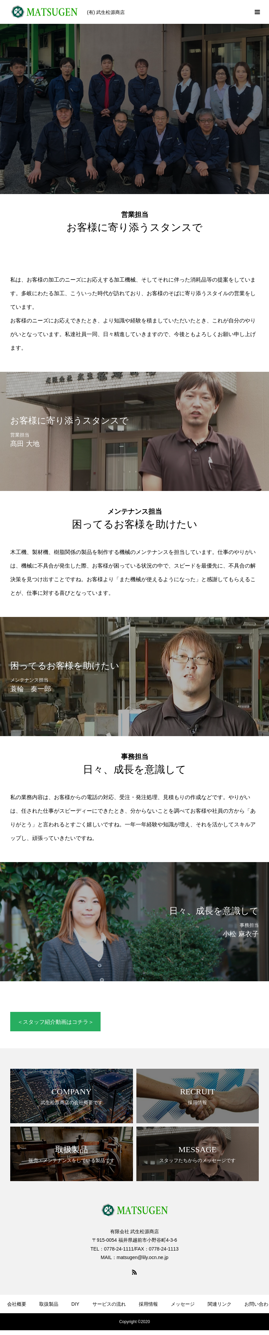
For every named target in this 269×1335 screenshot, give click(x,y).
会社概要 (16, 1304)
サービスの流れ (109, 1304)
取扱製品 (48, 1304)
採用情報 (148, 1304)
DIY (75, 1304)
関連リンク (219, 1304)
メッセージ (183, 1304)
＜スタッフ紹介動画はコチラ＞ (55, 1022)
